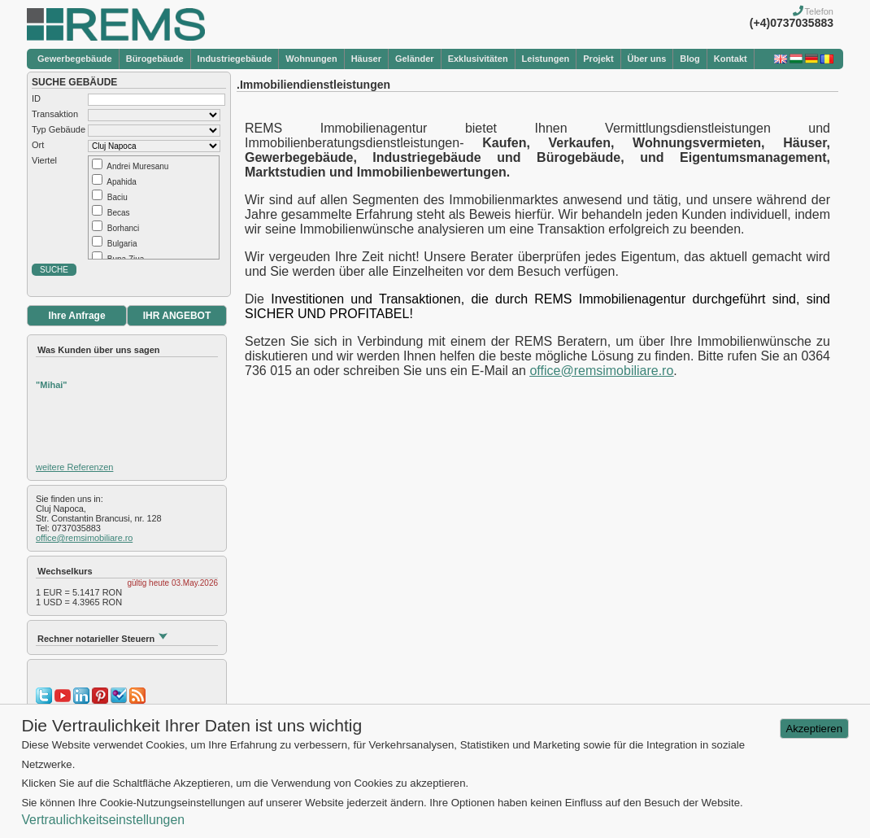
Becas (118, 212)
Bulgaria (122, 243)
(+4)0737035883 (791, 22)
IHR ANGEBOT (177, 315)
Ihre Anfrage (76, 315)
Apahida (122, 181)
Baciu (117, 197)
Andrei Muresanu (137, 166)
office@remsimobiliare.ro (84, 538)
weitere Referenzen (74, 467)
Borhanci (123, 228)
